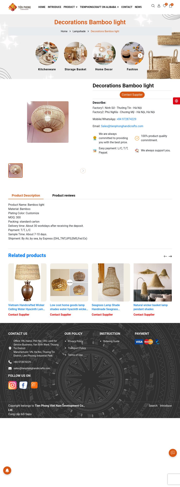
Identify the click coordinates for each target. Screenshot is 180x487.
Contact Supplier (132, 94)
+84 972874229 (126, 119)
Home (41, 7)
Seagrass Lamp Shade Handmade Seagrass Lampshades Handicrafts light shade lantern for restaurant (111, 307)
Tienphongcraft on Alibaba (98, 7)
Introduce (54, 7)
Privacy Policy (75, 341)
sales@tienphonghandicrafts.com (32, 368)
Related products (27, 255)
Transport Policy (77, 348)
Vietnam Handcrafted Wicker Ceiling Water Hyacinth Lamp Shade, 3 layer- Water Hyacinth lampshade (26, 307)
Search (153, 405)
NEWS (138, 7)
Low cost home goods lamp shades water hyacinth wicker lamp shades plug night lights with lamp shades (68, 307)
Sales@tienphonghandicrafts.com (122, 126)
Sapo (28, 414)
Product (69, 7)
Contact (126, 7)
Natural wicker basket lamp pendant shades (151, 307)
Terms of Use (75, 355)
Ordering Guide (111, 341)
